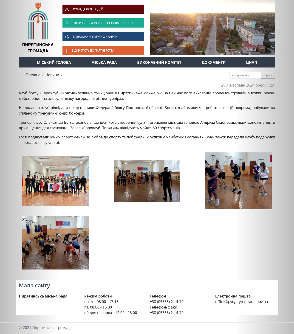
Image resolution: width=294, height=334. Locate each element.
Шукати (268, 75)
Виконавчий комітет (159, 62)
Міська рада (104, 62)
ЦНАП (251, 62)
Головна (33, 74)
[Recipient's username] (245, 75)
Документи (214, 62)
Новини (52, 74)
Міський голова (54, 62)
